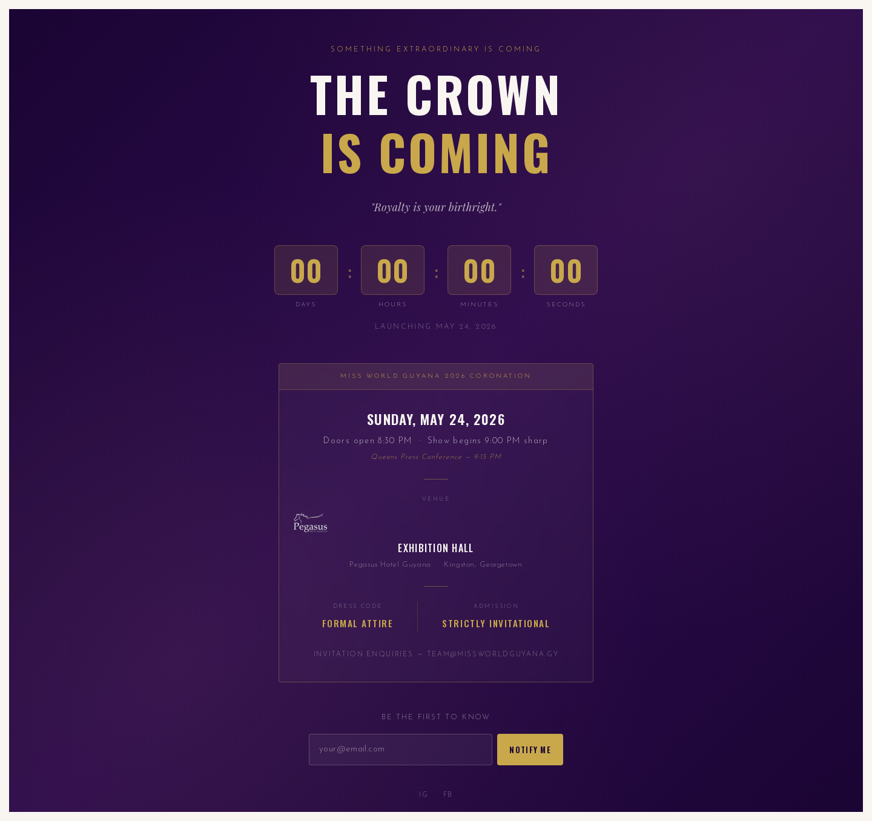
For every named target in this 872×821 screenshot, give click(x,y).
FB (448, 795)
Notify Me (530, 750)
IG (423, 795)
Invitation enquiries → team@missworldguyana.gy (436, 654)
